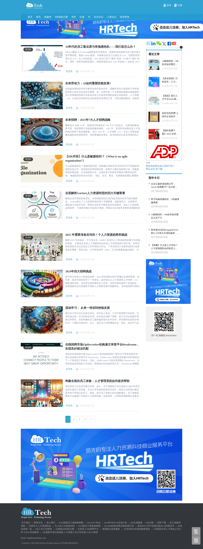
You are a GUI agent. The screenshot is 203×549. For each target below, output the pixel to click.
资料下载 (161, 522)
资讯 (38, 16)
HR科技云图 (61, 16)
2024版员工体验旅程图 (89, 526)
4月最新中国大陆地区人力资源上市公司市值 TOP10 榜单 (70, 532)
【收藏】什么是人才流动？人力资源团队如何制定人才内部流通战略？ (164, 247)
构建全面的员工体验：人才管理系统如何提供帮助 (97, 381)
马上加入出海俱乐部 (65, 526)
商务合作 (38, 522)
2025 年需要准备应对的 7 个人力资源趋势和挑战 (96, 234)
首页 (30, 16)
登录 (167, 5)
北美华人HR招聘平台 (88, 529)
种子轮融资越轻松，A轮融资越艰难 (165, 201)
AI (89, 16)
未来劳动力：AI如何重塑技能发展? (88, 83)
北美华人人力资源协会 (40, 526)
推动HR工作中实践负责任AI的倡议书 (155, 526)
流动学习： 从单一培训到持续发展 (87, 308)
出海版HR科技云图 (64, 529)
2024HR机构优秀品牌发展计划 (119, 526)
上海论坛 (111, 16)
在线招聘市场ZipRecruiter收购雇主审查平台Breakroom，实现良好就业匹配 (102, 346)
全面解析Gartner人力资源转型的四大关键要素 (95, 193)
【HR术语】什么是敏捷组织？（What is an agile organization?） (96, 158)
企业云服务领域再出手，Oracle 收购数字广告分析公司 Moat (164, 186)
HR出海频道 (137, 522)
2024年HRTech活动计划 (115, 522)
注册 (178, 5)
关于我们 (25, 522)
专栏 (73, 16)
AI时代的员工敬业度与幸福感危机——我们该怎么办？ (100, 46)
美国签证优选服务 (111, 529)
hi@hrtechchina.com (36, 538)
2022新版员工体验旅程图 (71, 522)
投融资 (47, 16)
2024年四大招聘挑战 (78, 271)
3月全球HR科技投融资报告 (136, 529)
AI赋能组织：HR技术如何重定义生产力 (165, 216)
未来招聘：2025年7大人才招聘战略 (87, 119)
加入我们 (50, 522)
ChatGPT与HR (93, 522)
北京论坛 (98, 16)
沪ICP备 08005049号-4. (69, 543)
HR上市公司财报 (43, 529)
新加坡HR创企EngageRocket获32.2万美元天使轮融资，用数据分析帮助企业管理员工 (165, 231)
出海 (82, 16)
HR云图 (150, 522)
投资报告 (124, 16)
